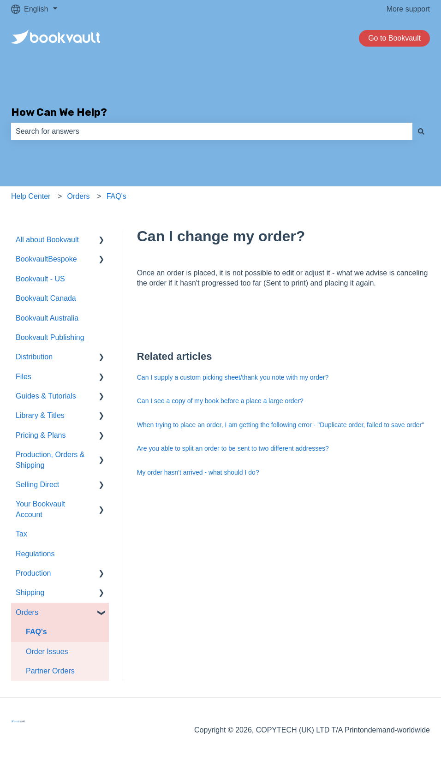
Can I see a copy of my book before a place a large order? (220, 401)
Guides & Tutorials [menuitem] (46, 396)
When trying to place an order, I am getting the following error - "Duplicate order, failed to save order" (280, 425)
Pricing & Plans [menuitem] (41, 435)
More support (408, 9)
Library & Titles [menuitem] (40, 415)
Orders (78, 196)
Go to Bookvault (394, 38)
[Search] (421, 131)
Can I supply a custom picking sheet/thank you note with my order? (233, 377)
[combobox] (211, 131)
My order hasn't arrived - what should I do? (198, 472)
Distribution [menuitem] (34, 357)
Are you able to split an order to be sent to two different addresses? (233, 448)
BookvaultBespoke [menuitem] (46, 259)
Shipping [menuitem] (30, 592)
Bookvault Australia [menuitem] (47, 318)
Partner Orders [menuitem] (50, 671)
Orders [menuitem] (27, 612)
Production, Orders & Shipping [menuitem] (50, 460)
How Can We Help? (59, 112)
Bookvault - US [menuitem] (40, 279)
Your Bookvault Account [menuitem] (40, 509)
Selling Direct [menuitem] (37, 484)
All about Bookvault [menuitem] (47, 240)
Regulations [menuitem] (35, 554)
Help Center (30, 196)
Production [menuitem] (33, 573)
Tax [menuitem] (21, 534)
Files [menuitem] (23, 377)
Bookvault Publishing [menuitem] (50, 337)
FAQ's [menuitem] (36, 632)
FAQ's (116, 196)
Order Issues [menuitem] (47, 651)
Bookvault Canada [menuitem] (46, 298)
